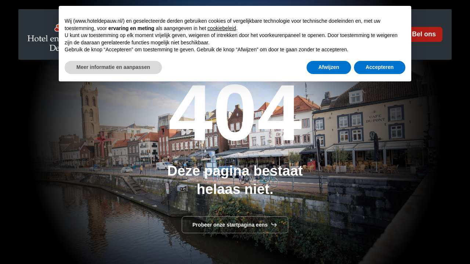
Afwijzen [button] (328, 244)
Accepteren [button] (380, 244)
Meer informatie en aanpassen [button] (113, 244)
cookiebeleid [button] (221, 205)
